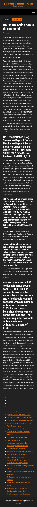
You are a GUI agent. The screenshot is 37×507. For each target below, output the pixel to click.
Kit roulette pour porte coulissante (17, 446)
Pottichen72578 (17, 19)
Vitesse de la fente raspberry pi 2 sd (18, 460)
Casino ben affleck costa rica (16, 449)
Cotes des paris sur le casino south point (19, 418)
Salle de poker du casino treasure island (19, 423)
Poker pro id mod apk (13, 440)
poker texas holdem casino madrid (18, 4)
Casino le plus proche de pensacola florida (20, 420)
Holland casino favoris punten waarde (18, 412)
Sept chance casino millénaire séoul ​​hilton (20, 451)
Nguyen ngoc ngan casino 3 (15, 429)
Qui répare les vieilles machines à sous (18, 415)
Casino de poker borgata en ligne (17, 437)
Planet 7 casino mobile (14, 426)
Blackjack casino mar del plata (16, 491)
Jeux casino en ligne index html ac (17, 488)
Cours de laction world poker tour (17, 463)
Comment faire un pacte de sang (17, 454)
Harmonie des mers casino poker (17, 443)
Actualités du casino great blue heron (18, 494)
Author (7, 33)
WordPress (20, 501)
